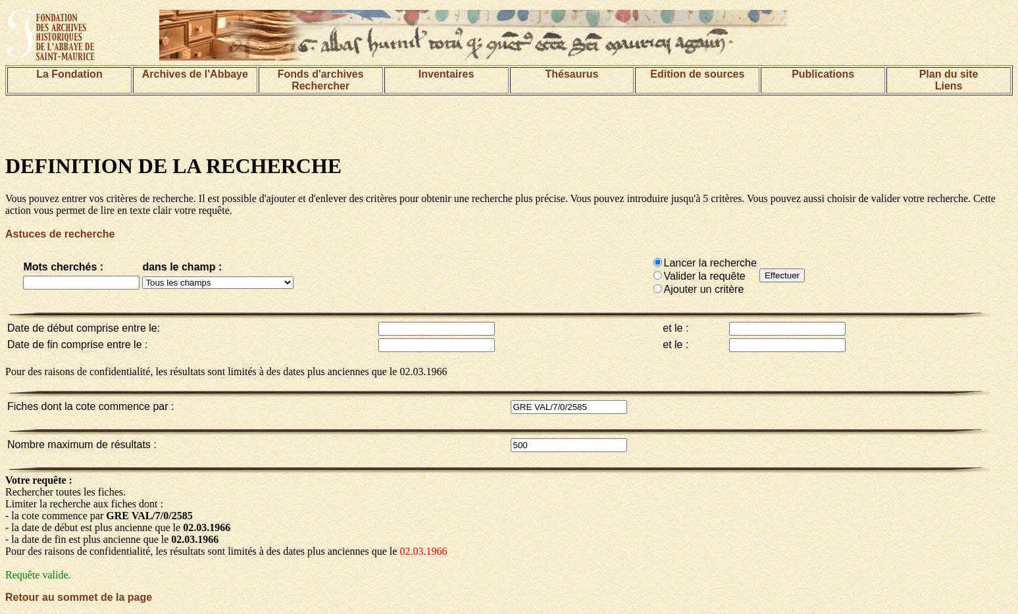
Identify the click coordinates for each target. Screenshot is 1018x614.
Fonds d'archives (321, 74)
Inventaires (446, 74)
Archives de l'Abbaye (195, 74)
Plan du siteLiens (949, 79)
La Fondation (69, 74)
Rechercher (320, 85)
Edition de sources (697, 74)
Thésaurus (571, 74)
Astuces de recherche (60, 234)
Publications (823, 74)
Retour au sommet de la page (78, 597)
